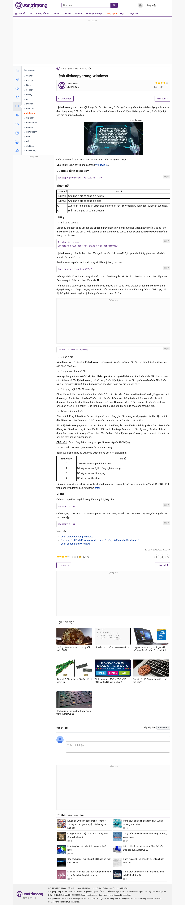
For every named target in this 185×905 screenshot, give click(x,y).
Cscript (29, 80)
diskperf (161, 98)
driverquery (31, 132)
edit (28, 141)
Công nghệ (111, 13)
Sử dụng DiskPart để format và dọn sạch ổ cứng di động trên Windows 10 (100, 539)
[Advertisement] (92, 43)
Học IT (123, 13)
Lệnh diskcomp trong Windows (77, 535)
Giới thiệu (52, 887)
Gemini (78, 13)
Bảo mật (71, 887)
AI (31, 13)
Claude (56, 13)
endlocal (30, 146)
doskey (29, 127)
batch (97, 487)
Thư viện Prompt (94, 13)
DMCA (124, 887)
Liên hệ (98, 887)
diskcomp (66, 98)
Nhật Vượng (73, 87)
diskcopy (30, 113)
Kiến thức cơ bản (83, 68)
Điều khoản (61, 887)
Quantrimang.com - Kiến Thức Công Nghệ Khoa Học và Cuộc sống (33, 5)
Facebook (117, 887)
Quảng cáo (107, 887)
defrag (29, 94)
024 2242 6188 (74, 894)
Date (28, 85)
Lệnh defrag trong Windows (75, 542)
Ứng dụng (90, 887)
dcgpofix (30, 90)
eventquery (31, 150)
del (27, 99)
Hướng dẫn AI (42, 13)
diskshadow (31, 122)
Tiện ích (134, 13)
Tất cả (22, 13)
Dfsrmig (29, 104)
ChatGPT (67, 13)
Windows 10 (101, 165)
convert (29, 76)
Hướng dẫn (80, 887)
